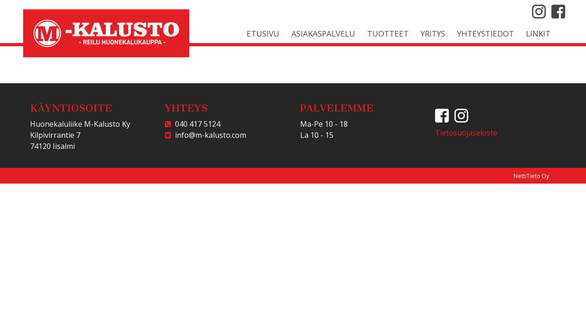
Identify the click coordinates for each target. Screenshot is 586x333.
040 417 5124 (195, 124)
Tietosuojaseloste (466, 133)
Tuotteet (388, 33)
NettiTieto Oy (532, 176)
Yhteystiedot (485, 33)
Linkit (538, 33)
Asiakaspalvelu (323, 33)
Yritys (433, 33)
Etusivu (263, 33)
